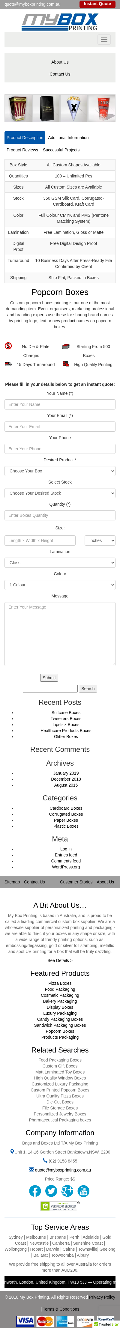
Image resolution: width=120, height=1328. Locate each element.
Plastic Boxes (66, 826)
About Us (60, 62)
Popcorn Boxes (60, 1031)
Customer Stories (76, 882)
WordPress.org (66, 867)
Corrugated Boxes (66, 814)
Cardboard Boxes (66, 808)
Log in (66, 849)
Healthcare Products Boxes (66, 730)
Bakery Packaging (60, 1001)
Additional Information (68, 137)
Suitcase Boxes (66, 712)
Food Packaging (60, 989)
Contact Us (60, 74)
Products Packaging (60, 1037)
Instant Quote (97, 3)
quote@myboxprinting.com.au (63, 1170)
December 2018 (66, 779)
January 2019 (66, 773)
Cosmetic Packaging (60, 995)
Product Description (25, 137)
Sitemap (12, 882)
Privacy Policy (102, 1297)
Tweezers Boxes (66, 718)
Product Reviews (22, 149)
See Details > (60, 960)
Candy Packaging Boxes (60, 1019)
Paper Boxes (66, 820)
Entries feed (66, 855)
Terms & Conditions (61, 1309)
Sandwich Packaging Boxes (60, 1025)
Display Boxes (60, 1007)
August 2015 (66, 785)
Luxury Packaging (59, 1013)
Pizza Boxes (59, 983)
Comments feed (66, 861)
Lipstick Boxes (65, 724)
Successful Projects (61, 149)
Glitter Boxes (66, 736)
